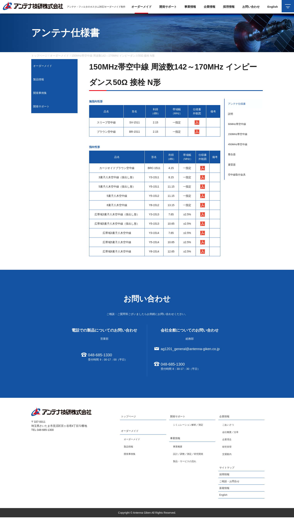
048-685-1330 (100, 355)
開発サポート (41, 106)
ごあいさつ (229, 425)
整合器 (232, 160)
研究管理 (227, 447)
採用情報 (227, 6)
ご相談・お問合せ (230, 483)
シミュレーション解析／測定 (190, 425)
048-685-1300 (173, 364)
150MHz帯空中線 (238, 137)
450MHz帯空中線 (238, 149)
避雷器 (232, 171)
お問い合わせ (250, 6)
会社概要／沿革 (231, 432)
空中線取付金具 (237, 182)
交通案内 (227, 454)
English (271, 6)
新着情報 (224, 491)
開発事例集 (40, 92)
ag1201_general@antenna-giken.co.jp (190, 349)
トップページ (129, 416)
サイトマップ (227, 468)
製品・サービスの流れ (186, 462)
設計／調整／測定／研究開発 (190, 455)
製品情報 (38, 79)
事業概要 (178, 448)
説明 (231, 115)
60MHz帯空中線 (238, 126)
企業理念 (227, 440)
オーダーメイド (42, 65)
